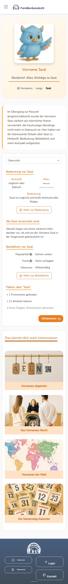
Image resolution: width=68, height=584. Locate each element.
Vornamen (26, 88)
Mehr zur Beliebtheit (34, 275)
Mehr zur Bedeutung (34, 210)
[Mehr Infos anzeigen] (34, 581)
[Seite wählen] (34, 160)
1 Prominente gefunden (23, 294)
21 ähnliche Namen (20, 301)
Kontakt (50, 576)
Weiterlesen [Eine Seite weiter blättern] (51, 318)
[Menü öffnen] (6, 7)
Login (49, 563)
